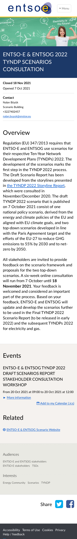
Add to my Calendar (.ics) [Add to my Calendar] (55, 403)
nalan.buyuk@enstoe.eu (17, 116)
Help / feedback (14, 534)
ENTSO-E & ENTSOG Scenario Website (31, 429)
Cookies (47, 530)
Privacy (60, 530)
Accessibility (11, 530)
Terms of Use (31, 530)
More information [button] (19, 397)
